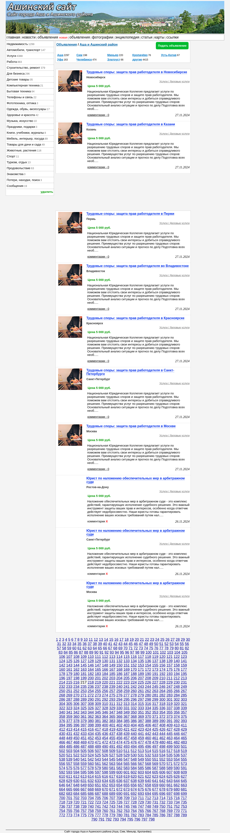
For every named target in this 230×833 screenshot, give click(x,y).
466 (62, 742)
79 (172, 648)
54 (177, 644)
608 (177, 772)
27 (173, 640)
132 (119, 661)
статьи (146, 37)
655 (127, 785)
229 (169, 682)
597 (98, 772)
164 (91, 670)
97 (132, 652)
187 (127, 674)
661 (169, 785)
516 (162, 751)
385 (127, 721)
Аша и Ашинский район (99, 44)
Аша (60, 55)
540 (76, 759)
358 (62, 717)
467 (69, 742)
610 (62, 777)
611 (69, 777)
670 (105, 789)
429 (184, 729)
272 (91, 695)
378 (76, 721)
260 (134, 691)
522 (76, 755)
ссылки (172, 37)
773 (69, 815)
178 (62, 674)
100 (148, 652)
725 (112, 802)
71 (131, 648)
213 (184, 678)
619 (127, 777)
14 (106, 640)
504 (76, 751)
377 (69, 721)
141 (184, 661)
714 (162, 798)
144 (76, 665)
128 (91, 661)
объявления (52, 37)
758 (91, 811)
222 (119, 682)
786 (162, 815)
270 (76, 695)
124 (62, 661)
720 (76, 802)
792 (109, 819)
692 (134, 794)
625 (169, 777)
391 (169, 721)
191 (155, 674)
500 (177, 747)
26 (167, 640)
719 (69, 802)
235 (83, 687)
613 (83, 777)
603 (141, 772)
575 (69, 768)
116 (134, 657)
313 (127, 704)
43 (120, 644)
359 (69, 717)
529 (127, 755)
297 (141, 699)
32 (64, 644)
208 (148, 678)
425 (155, 729)
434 (91, 734)
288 (76, 699)
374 (177, 717)
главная (13, 37)
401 (112, 725)
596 (91, 772)
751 (169, 806)
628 (62, 781)
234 (76, 687)
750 (162, 806)
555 (184, 759)
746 (134, 806)
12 (96, 640)
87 (81, 652)
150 (119, 665)
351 (141, 712)
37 (90, 644)
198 (76, 678)
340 (62, 712)
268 (62, 695)
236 (91, 687)
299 (155, 699)
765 (141, 811)
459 (141, 738)
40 (105, 644)
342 (76, 712)
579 (98, 768)
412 (62, 729)
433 (83, 734)
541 (83, 759)
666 (76, 789)
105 (184, 652)
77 (161, 648)
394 (62, 725)
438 (119, 734)
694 (148, 794)
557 (69, 764)
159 (184, 665)
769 (169, 811)
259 (127, 691)
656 (134, 785)
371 (155, 717)
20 (137, 640)
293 (112, 699)
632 (91, 781)
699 (184, 794)
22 (147, 640)
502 (62, 751)
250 (62, 691)
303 (184, 699)
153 (141, 665)
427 (169, 729)
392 (177, 721)
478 (148, 742)
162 (76, 670)
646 (62, 785)
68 (115, 648)
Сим (79, 55)
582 (119, 768)
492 (119, 747)
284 (177, 695)
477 (141, 742)
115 (127, 657)
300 (162, 699)
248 (177, 687)
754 (62, 811)
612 (76, 777)
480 (162, 742)
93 (112, 652)
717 (184, 798)
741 (98, 806)
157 (169, 665)
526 (105, 755)
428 (177, 729)
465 (184, 738)
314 (134, 704)
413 (69, 729)
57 (59, 648)
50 (156, 644)
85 (71, 652)
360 (76, 717)
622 (148, 777)
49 (151, 644)
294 (119, 699)
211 (169, 678)
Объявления (66, 44)
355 (169, 712)
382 (105, 721)
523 (83, 755)
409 (169, 725)
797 (144, 819)
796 (137, 819)
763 (127, 811)
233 (69, 687)
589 (169, 768)
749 (155, 806)
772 (62, 815)
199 (83, 678)
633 (98, 781)
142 (62, 665)
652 (105, 785)
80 (177, 648)
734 (177, 802)
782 (134, 815)
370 (148, 717)
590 (177, 768)
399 (98, 725)
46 (136, 644)
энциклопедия (127, 37)
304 (62, 704)
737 (69, 806)
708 (119, 798)
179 (69, 674)
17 (121, 640)
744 (119, 806)
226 (148, 682)
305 (69, 704)
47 (141, 644)
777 (98, 815)
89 (91, 652)
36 (85, 644)
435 (98, 734)
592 (62, 772)
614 (91, 777)
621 (141, 777)
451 (83, 738)
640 (148, 781)
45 (131, 644)
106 (62, 657)
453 (98, 738)
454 (105, 738)
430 (62, 734)
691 (127, 794)
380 (91, 721)
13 (101, 640)
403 (127, 725)
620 (134, 777)
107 (69, 657)
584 (134, 768)
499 (169, 747)
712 (148, 798)
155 (155, 665)
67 (110, 648)
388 (148, 721)
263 (155, 691)
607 (169, 772)
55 (182, 644)
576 (76, 768)
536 (177, 755)
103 (170, 652)
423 (141, 729)
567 (141, 764)
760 (105, 811)
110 (91, 657)
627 (184, 777)
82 (187, 648)
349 (127, 712)
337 (169, 708)
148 (105, 665)
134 (134, 661)
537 (184, 755)
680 (177, 789)
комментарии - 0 (98, 115)
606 (162, 772)
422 (134, 729)
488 (91, 747)
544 (105, 759)
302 (177, 699)
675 (141, 789)
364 (105, 717)
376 (62, 721)
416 (91, 729)
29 (183, 640)
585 (141, 768)
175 (169, 670)
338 (177, 708)
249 (184, 687)
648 (76, 785)
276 (119, 695)
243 (141, 687)
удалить (47, 191)
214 (62, 682)
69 (120, 648)
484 (62, 747)
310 (105, 704)
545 (112, 759)
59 (69, 648)
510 (119, 751)
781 (127, 815)
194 (177, 674)
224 (134, 682)
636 (119, 781)
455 (112, 738)
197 (69, 678)
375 (184, 717)
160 (62, 670)
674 (134, 789)
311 (112, 704)
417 (98, 729)
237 (98, 687)
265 (169, 691)
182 (91, 674)
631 (83, 781)
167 (112, 670)
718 (62, 802)
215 (69, 682)
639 (141, 781)
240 (119, 687)
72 (136, 648)
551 (155, 759)
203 (112, 678)
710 (134, 798)
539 (69, 759)
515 (155, 751)
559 (83, 764)
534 (162, 755)
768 (162, 811)
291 (98, 699)
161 (69, 670)
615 (98, 777)
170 (134, 670)
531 (141, 755)
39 (100, 644)
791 (101, 819)
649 (83, 785)
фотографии (102, 37)
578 (91, 768)
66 (105, 648)
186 (119, 674)
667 (83, 789)
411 (184, 725)
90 (96, 652)
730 (148, 802)
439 (127, 734)
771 (184, 811)
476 (134, 742)
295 (127, 699)
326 (91, 708)
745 (127, 806)
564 (119, 764)
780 (119, 815)
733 (169, 802)
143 (69, 665)
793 (116, 819)
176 (177, 670)
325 (83, 708)
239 (112, 687)
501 (184, 747)
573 (184, 764)
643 (169, 781)
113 (112, 657)
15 (111, 640)
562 (105, 764)
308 (91, 704)
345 (98, 712)
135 (141, 661)
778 (105, 815)
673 (127, 789)
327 (98, 708)
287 (69, 699)
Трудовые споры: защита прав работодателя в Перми (130, 213)
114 (119, 657)
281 (155, 695)
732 (162, 802)
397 (83, 725)
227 (155, 682)
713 (155, 798)
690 (119, 794)
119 (155, 657)
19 (132, 640)
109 (83, 657)
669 (98, 789)
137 (155, 661)
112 (105, 657)
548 (134, 759)
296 (134, 699)
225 (141, 682)
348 (119, 712)
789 (184, 815)
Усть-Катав (168, 55)
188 (134, 674)
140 (177, 661)
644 (177, 781)
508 (105, 751)
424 (148, 729)
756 (76, 811)
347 (112, 712)
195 (184, 674)
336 (162, 708)
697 (169, 794)
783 (141, 815)
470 (91, 742)
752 (177, 806)
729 (141, 802)
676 (148, 789)
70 (126, 648)
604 (148, 772)
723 (98, 802)
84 (66, 652)
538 (62, 759)
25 (162, 640)
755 (69, 811)
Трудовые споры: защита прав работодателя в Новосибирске (136, 72)
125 (69, 661)
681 (184, 789)
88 (86, 652)
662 (177, 785)
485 (69, 747)
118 (148, 657)
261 (141, 691)
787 (169, 815)
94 (117, 652)
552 (162, 759)
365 (112, 717)
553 (169, 759)
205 (127, 678)
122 (177, 657)
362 (91, 717)
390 (162, 721)
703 (83, 798)
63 (90, 648)
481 (169, 742)
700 (62, 798)
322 (62, 708)
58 (64, 648)
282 (162, 695)
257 (112, 691)
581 (112, 768)
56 (187, 644)
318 (162, 704)
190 (148, 674)
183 (98, 674)
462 (162, 738)
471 (98, 742)
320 (177, 704)
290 (91, 699)
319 (169, 704)
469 (83, 742)
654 (119, 785)
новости (29, 37)
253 (83, 691)
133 (127, 661)
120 (162, 657)
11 (91, 640)
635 (112, 781)
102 (163, 652)
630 (76, 781)
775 (83, 815)
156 (162, 665)
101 (156, 652)
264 (162, 691)
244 (148, 687)
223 (126, 682)
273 (98, 695)
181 (83, 674)
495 (141, 747)
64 (95, 648)
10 (86, 640)
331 (127, 708)
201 (98, 678)
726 (119, 802)
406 (148, 725)
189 (141, 674)
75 (151, 648)
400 (105, 725)
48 (146, 644)
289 (83, 699)
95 (122, 652)
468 (76, 742)
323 (69, 708)
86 (76, 652)
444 (162, 734)
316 (148, 704)
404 (134, 725)
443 (155, 734)
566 (134, 764)
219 (98, 682)
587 (155, 768)
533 (155, 755)
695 (155, 794)
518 (177, 751)
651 (98, 785)
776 (91, 815)
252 (76, 691)
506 (91, 751)
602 (134, 772)
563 (112, 764)
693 (141, 794)
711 (141, 798)
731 (155, 802)
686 (91, 794)
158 (177, 665)
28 (178, 640)
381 (98, 721)
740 (91, 806)
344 (91, 712)
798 (151, 819)
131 (112, 661)
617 (112, 777)
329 (112, 708)
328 (105, 708)
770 (177, 811)
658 (148, 785)
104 (177, 652)
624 (162, 777)
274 (105, 695)
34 (74, 644)
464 (177, 738)
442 (148, 734)
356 (177, 712)
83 (60, 652)
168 (119, 670)
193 (169, 674)
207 (141, 678)
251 (69, 691)
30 (188, 640)
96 (127, 652)
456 (119, 738)
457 (127, 738)
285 (184, 695)
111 (98, 657)
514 (148, 751)
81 (182, 648)
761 (112, 811)
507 (98, 751)
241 (127, 687)
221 (112, 682)
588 (162, 768)
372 (162, 717)
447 (184, 734)
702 (76, 798)
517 (169, 751)
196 (62, 678)
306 (76, 704)
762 (119, 811)
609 (184, 772)
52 (166, 644)
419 (112, 729)
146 (91, 665)
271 (83, 695)
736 (62, 806)
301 (169, 699)
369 (141, 717)
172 (148, 670)
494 (134, 747)
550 (148, 759)
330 (119, 708)
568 (148, 764)
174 (162, 670)
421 (127, 729)
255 (98, 691)
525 (98, 755)
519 (184, 751)
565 (127, 764)
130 (105, 661)
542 (91, 759)
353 (155, 712)
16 (116, 640)
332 (134, 708)
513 (141, 751)
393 (184, 721)
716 (177, 798)
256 (105, 691)
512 (134, 751)
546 (119, 759)
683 (69, 794)
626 (177, 777)
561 (98, 764)
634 (105, 781)
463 (169, 738)
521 (69, 755)
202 (105, 678)
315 (141, 704)
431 (69, 734)
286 (62, 699)
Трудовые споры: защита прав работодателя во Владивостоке (137, 266)
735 (184, 802)
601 (127, 772)
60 (74, 648)
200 (91, 678)
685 (83, 794)
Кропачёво (139, 55)
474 (119, 742)
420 (119, 729)
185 (112, 674)
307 (83, 704)
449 (69, 738)
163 (83, 670)
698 (177, 794)
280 (148, 695)
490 (105, 747)
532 (148, 755)
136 (148, 661)
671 (112, 789)
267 (184, 691)
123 (184, 657)
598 (105, 772)
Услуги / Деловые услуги (175, 81)
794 (123, 819)
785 (155, 815)
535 (169, 755)
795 (130, 819)
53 (172, 644)
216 (76, 682)
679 (169, 789)
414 (76, 729)
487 (83, 747)
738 (76, 806)
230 (177, 682)
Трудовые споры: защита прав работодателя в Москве (131, 426)
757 (83, 811)
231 (184, 682)
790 (94, 819)
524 (91, 755)
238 (105, 687)
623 (155, 777)
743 (112, 806)
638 (134, 781)
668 (91, 789)
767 (155, 811)
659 (155, 785)
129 (98, 661)
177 (184, 670)
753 (184, 806)
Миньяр (112, 55)
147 (98, 665)
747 (141, 806)
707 (112, 798)
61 (79, 648)
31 (59, 644)
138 (162, 661)
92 (107, 652)
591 (184, 768)
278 (134, 695)
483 (184, 742)
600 (119, 772)
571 (169, 764)
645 (184, 781)
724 (105, 802)
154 (148, 665)
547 (127, 759)
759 (98, 811)
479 (155, 742)
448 (62, 738)
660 (162, 785)
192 (162, 674)
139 (169, 661)
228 (162, 682)
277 (127, 695)
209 (155, 678)
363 (98, 717)
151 (127, 665)
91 (101, 652)
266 (177, 691)
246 (162, 687)
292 (105, 699)
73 (141, 648)
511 (127, 751)
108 (76, 657)
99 (142, 652)
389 (155, 721)
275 (112, 695)
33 (69, 644)
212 (177, 678)
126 (76, 661)
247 (169, 687)
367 (127, 717)
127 (83, 661)
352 (148, 712)
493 (127, 747)
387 (141, 721)
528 (119, 755)
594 (76, 772)
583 (127, 768)
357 (184, 712)
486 (76, 747)
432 (76, 734)
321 (184, 704)
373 (169, 717)
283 (169, 695)
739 (83, 806)
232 (62, 687)
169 (127, 670)
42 (115, 644)
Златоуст (113, 59)
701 (69, 798)
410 (177, 725)
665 (69, 789)
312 (119, 704)
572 (177, 764)
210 (162, 678)
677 (155, 789)
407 (155, 725)
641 (155, 781)
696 (162, 794)
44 (126, 644)
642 (162, 781)
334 (148, 708)
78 (166, 648)
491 (112, 747)
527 (112, 755)
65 (100, 648)
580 (105, 768)
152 (134, 665)
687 (98, 794)
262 (148, 691)
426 (162, 729)
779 (112, 815)
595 (83, 772)
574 (62, 768)
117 (141, 657)
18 (127, 640)
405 (141, 725)
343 (83, 712)
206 (134, 678)
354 (162, 712)
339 (184, 708)
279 (141, 695)
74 (146, 648)
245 (155, 687)
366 (119, 717)
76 (156, 648)
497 (155, 747)
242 (134, 687)
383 (112, 721)
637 (127, 781)
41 (110, 644)
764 (134, 811)
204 (119, 678)
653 (112, 785)
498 (162, 747)
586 (148, 768)
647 (69, 785)
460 (148, 738)
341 (69, 712)
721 (83, 802)
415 (83, 729)
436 (105, 734)
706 (105, 798)
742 (105, 806)
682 (62, 794)
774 (76, 815)
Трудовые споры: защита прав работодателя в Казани (130, 124)
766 (148, 811)
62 (85, 648)
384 (119, 721)
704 (91, 798)
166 (105, 670)
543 (98, 759)
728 (134, 802)
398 (91, 725)
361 (83, 717)
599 (112, 772)
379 (83, 721)
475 (127, 742)
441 (141, 734)
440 (134, 734)
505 (83, 751)
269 (69, 695)
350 (134, 712)
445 (169, 734)
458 (134, 738)
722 (91, 802)
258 (119, 691)
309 (98, 704)
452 (91, 738)
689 (112, 794)
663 (184, 785)
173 (155, 670)
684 (76, 794)
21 (142, 640)
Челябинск (84, 59)
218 (91, 682)
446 (177, 734)
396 (76, 725)
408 (162, 725)
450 (76, 738)
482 (177, 742)
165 (98, 670)
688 (105, 794)
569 (155, 764)
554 (177, 759)
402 (119, 725)
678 (162, 789)
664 (62, 789)
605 (155, 772)
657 (141, 785)
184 (105, 674)
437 (112, 734)
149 (112, 665)
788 (177, 815)
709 (127, 798)
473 (112, 742)
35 (79, 644)
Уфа (60, 59)
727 (127, 802)
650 (91, 785)
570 (162, 764)
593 (69, 772)
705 (98, 798)
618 (119, 777)
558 (76, 764)
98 (137, 652)
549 (141, 759)
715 (169, 798)
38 (95, 644)
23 (152, 640)
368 (134, 717)
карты (159, 37)
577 (83, 768)
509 (112, 751)
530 (134, 755)
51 (161, 644)
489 (98, 747)
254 (91, 691)
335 (155, 708)
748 (148, 806)
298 (148, 699)
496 (148, 747)
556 (62, 764)
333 (141, 708)
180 (76, 674)
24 (157, 640)
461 (155, 738)
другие (137, 59)
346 (105, 712)
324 (76, 708)
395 (69, 725)
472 (105, 742)
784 (148, 815)
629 (69, 781)
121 (169, 657)
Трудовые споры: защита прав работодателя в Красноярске (135, 318)
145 (83, 665)
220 (105, 682)
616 (105, 777)
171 (141, 670)
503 (69, 751)
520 (62, 755)
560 (91, 764)
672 (119, 789)
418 (105, 729)
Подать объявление (172, 45)
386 (134, 721)
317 (155, 704)
